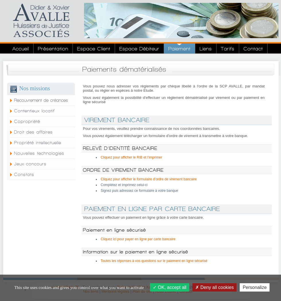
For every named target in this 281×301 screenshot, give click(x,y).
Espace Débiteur (139, 48)
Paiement (179, 48)
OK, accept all (169, 287)
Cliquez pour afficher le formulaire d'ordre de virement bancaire (149, 179)
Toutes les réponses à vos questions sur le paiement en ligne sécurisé (154, 261)
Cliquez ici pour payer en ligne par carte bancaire (138, 239)
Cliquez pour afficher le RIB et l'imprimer (131, 157)
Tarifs (228, 48)
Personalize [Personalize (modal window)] (255, 287)
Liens (206, 48)
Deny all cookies (214, 287)
